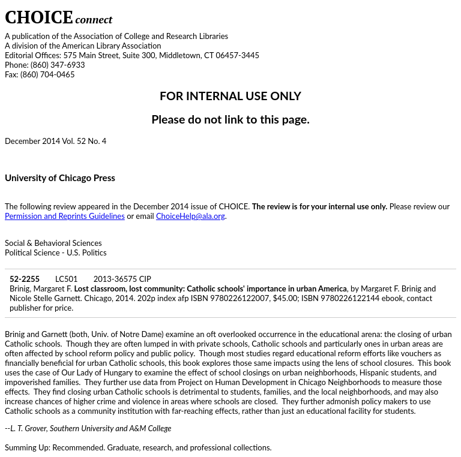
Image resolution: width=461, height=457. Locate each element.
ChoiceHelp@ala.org (190, 216)
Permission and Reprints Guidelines (65, 216)
